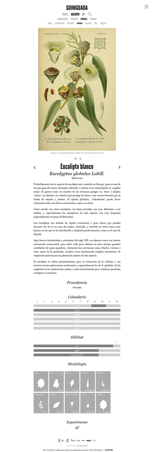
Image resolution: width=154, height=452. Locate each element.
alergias (103, 23)
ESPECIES (84, 19)
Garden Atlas (82, 446)
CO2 (95, 23)
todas (50, 23)
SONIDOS (93, 19)
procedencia (59, 23)
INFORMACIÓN (62, 19)
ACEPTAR (109, 450)
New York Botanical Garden (92, 153)
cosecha (88, 23)
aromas (79, 23)
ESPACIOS (74, 19)
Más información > (97, 450)
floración (70, 23)
